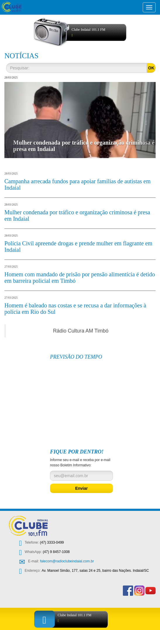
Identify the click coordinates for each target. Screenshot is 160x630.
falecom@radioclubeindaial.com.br (67, 561)
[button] (15, 120)
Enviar (81, 488)
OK (151, 68)
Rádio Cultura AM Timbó (81, 331)
